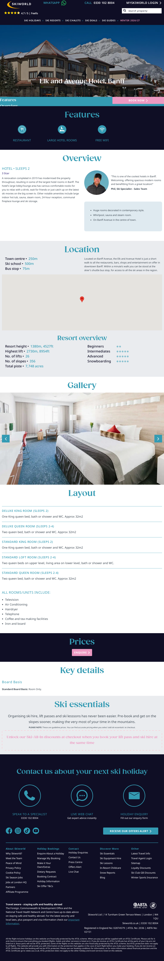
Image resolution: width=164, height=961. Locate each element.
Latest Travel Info (140, 853)
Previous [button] (6, 438)
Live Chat (74, 871)
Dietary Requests (46, 871)
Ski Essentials (107, 853)
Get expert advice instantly (82, 818)
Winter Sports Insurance (144, 877)
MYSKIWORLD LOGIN (142, 3)
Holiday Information (48, 881)
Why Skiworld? (14, 853)
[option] (22, 133)
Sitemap (135, 863)
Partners (10, 887)
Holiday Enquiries (78, 852)
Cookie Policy (13, 872)
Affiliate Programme (17, 891)
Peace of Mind (13, 863)
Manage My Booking (48, 858)
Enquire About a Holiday (50, 853)
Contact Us (74, 857)
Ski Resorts (53, 20)
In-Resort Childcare (110, 867)
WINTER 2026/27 (130, 20)
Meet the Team (14, 858)
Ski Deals (91, 20)
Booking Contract (46, 876)
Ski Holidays (32, 20)
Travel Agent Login (141, 858)
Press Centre (75, 862)
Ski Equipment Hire (110, 858)
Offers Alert (75, 866)
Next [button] (158, 438)
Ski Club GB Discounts (143, 872)
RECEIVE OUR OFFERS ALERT (129, 831)
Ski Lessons (106, 863)
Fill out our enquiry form (134, 818)
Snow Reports (107, 872)
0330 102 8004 (104, 3)
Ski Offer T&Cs (45, 886)
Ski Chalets (73, 20)
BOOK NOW (136, 100)
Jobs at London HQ (16, 882)
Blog (102, 877)
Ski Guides (109, 20)
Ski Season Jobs (14, 877)
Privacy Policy (13, 867)
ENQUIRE (80, 652)
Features (8, 100)
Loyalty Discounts (141, 867)
